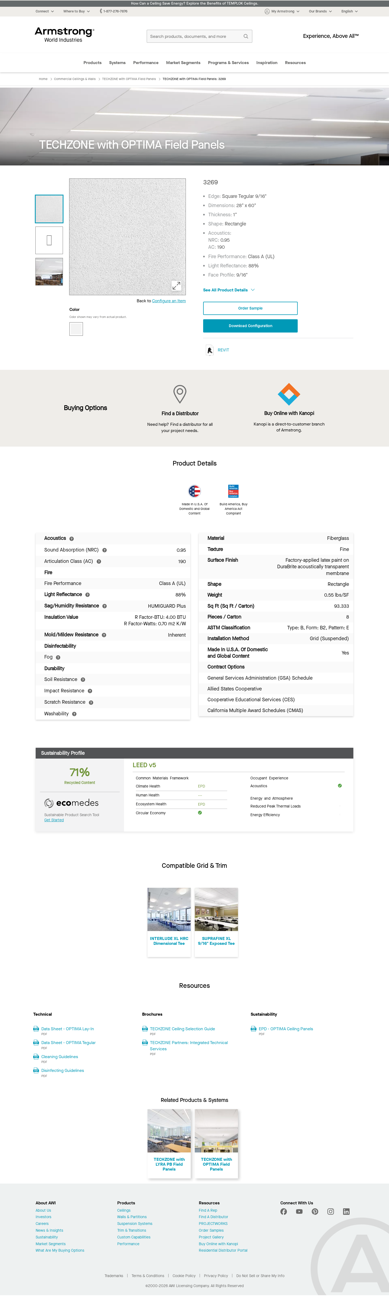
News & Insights (49, 1231)
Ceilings (123, 1211)
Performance (146, 62)
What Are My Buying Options (60, 1252)
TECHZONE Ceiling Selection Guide (182, 1029)
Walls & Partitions (132, 1218)
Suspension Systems (134, 1224)
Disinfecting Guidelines (62, 1071)
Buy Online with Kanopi (218, 1245)
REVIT (216, 351)
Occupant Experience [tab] (269, 778)
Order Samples (211, 1231)
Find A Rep (208, 1211)
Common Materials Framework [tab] (162, 778)
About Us (43, 1211)
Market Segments (183, 62)
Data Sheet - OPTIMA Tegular (68, 1043)
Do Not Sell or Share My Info (260, 1276)
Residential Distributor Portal (223, 1252)
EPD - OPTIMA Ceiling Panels (286, 1029)
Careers (42, 1224)
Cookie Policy (184, 1276)
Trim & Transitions (131, 1231)
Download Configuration (250, 326)
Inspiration (266, 62)
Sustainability (47, 1238)
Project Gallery (211, 1238)
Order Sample (250, 308)
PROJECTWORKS (213, 1224)
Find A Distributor (213, 1218)
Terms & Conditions (148, 1276)
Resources (295, 62)
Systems (117, 62)
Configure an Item (169, 301)
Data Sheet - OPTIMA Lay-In (67, 1029)
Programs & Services (228, 62)
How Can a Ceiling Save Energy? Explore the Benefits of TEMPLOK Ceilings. (194, 3)
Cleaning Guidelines (59, 1057)
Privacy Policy (216, 1276)
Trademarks (114, 1276)
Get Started (54, 821)
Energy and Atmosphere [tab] (271, 799)
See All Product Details (229, 290)
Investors (43, 1218)
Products (92, 62)
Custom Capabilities (133, 1238)
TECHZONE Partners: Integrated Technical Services (189, 1046)
